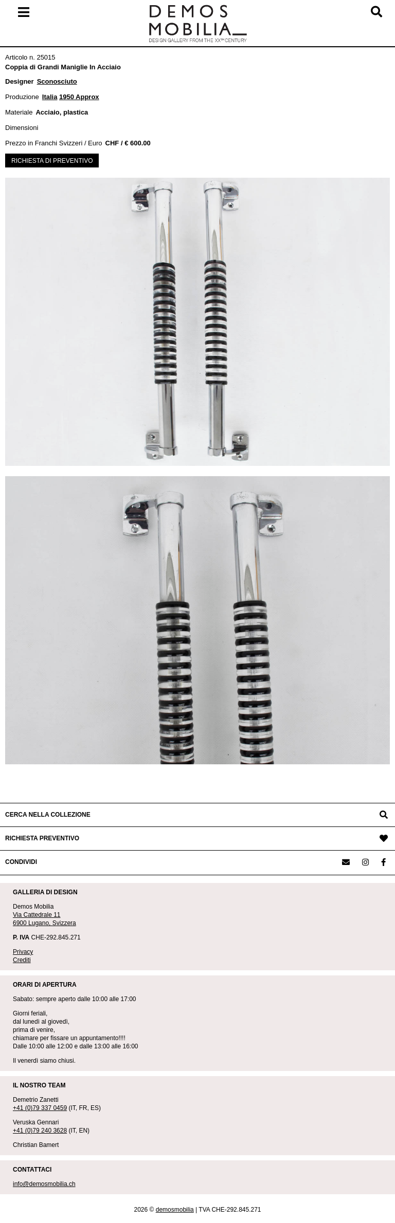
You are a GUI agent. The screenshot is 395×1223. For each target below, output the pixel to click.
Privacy (23, 951)
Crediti (22, 960)
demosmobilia (175, 1209)
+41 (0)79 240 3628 (40, 1130)
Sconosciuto (57, 81)
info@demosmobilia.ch (44, 1184)
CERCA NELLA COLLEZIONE (48, 814)
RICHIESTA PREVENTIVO (42, 838)
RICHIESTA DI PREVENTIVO (52, 160)
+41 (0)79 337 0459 (40, 1108)
